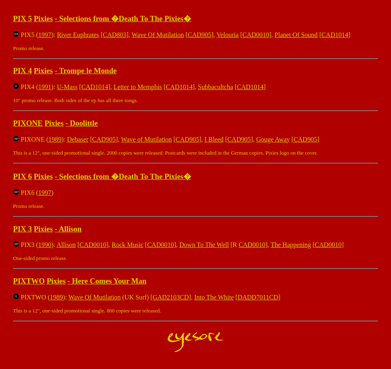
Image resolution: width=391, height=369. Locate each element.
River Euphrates (78, 34)
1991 (44, 86)
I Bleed (214, 139)
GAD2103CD (171, 297)
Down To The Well (204, 244)
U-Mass (67, 86)
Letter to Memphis (138, 86)
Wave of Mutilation (146, 139)
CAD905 (199, 34)
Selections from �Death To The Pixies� (125, 18)
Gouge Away (273, 139)
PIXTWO (29, 281)
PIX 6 (22, 176)
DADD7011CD (258, 297)
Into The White (214, 297)
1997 (44, 34)
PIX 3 (22, 229)
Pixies (43, 18)
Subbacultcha (215, 86)
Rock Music (128, 244)
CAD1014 (334, 34)
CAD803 (115, 34)
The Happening (291, 244)
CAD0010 (255, 34)
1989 (54, 139)
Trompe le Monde (88, 70)
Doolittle (84, 123)
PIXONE (28, 123)
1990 (44, 244)
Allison (70, 229)
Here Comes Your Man (109, 281)
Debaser (77, 139)
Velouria (227, 34)
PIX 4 (22, 70)
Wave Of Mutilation (158, 34)
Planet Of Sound (296, 34)
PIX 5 (22, 18)
